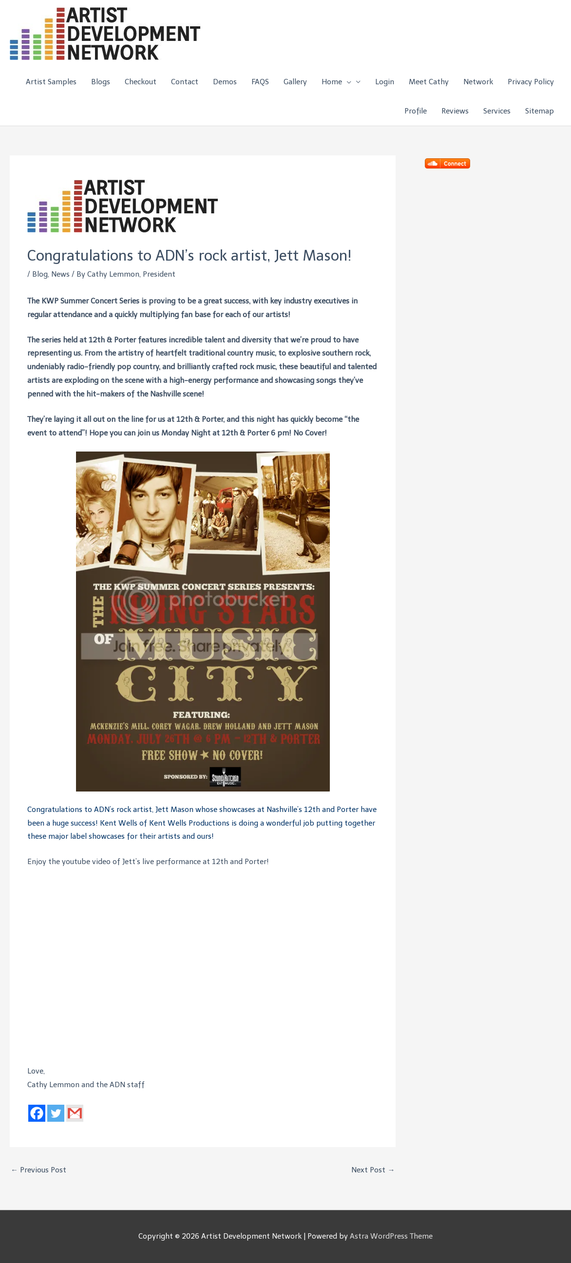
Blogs (100, 81)
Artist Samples (51, 81)
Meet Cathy (429, 81)
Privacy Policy (531, 81)
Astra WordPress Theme (391, 1236)
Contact (184, 81)
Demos (225, 81)
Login (384, 81)
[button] (346, 81)
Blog (40, 274)
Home (336, 81)
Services (497, 111)
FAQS (260, 81)
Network (478, 81)
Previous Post (38, 1170)
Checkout (140, 81)
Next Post (373, 1170)
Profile (415, 111)
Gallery (295, 81)
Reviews (455, 111)
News (60, 274)
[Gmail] (74, 1113)
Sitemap (539, 111)
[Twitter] (55, 1113)
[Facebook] (36, 1113)
